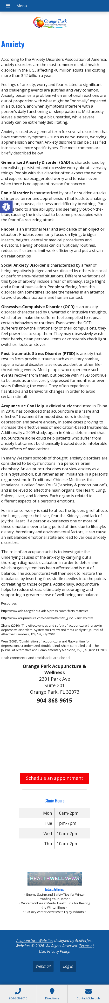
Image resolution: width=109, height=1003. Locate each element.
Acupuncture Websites (34, 940)
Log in (68, 966)
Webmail (43, 966)
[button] (6, 207)
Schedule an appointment (54, 778)
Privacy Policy (58, 951)
